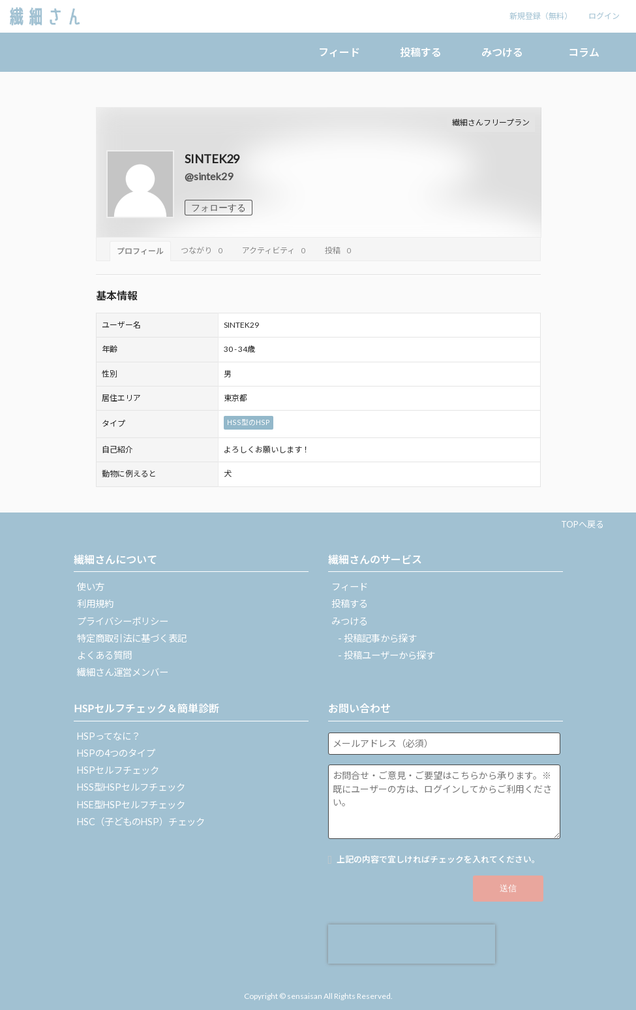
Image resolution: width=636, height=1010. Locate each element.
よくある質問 (104, 655)
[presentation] (411, 944)
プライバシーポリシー (122, 621)
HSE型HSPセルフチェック (131, 804)
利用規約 (95, 603)
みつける (502, 52)
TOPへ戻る (582, 524)
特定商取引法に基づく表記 (132, 638)
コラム (583, 52)
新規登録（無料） (540, 16)
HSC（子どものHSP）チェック (141, 821)
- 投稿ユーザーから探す (386, 655)
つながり (203, 250)
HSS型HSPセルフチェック (131, 787)
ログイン (604, 16)
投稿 (339, 250)
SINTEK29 (212, 158)
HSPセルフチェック (118, 770)
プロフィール (140, 251)
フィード (339, 52)
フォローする (218, 207)
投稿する (421, 52)
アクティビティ (275, 250)
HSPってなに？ (108, 736)
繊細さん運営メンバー (122, 672)
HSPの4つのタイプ (116, 753)
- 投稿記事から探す (377, 638)
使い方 (90, 586)
